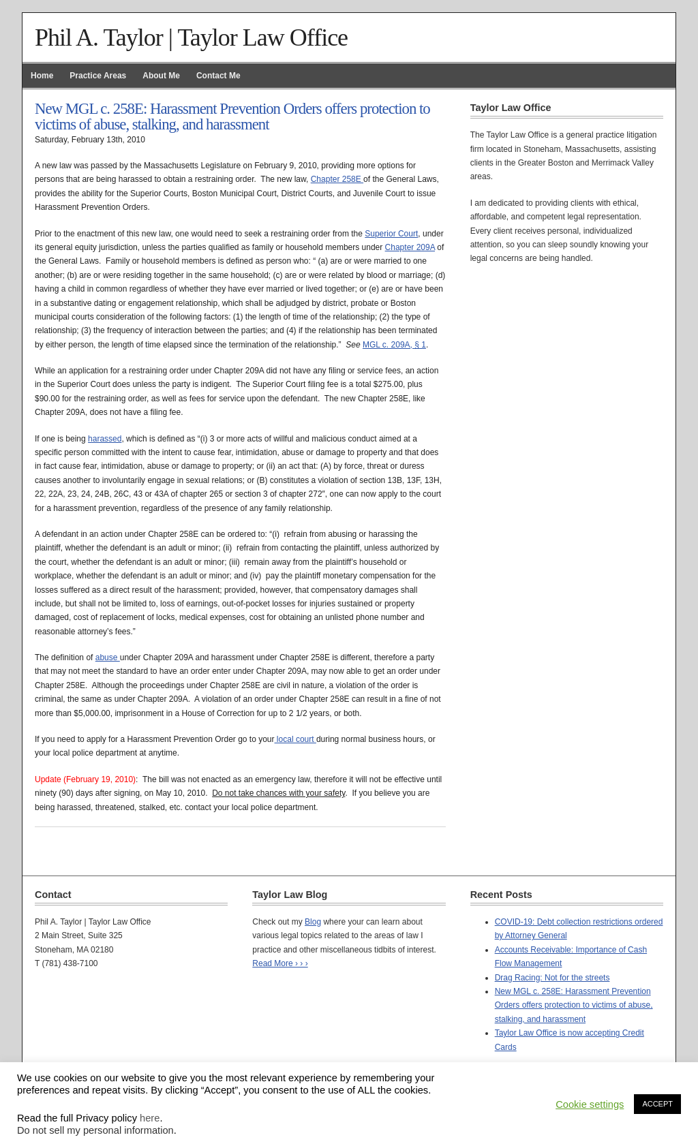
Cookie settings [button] (590, 1104)
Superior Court (391, 233)
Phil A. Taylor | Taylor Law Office (191, 37)
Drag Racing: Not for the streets (552, 977)
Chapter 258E (337, 179)
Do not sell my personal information (95, 1130)
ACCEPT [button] (657, 1104)
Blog (313, 922)
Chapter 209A (410, 247)
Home (42, 75)
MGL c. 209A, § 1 (394, 345)
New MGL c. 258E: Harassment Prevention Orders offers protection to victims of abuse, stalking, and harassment (574, 1005)
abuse (107, 657)
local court (295, 739)
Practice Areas (98, 75)
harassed (104, 439)
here (150, 1118)
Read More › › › (279, 963)
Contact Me (218, 75)
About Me (161, 75)
